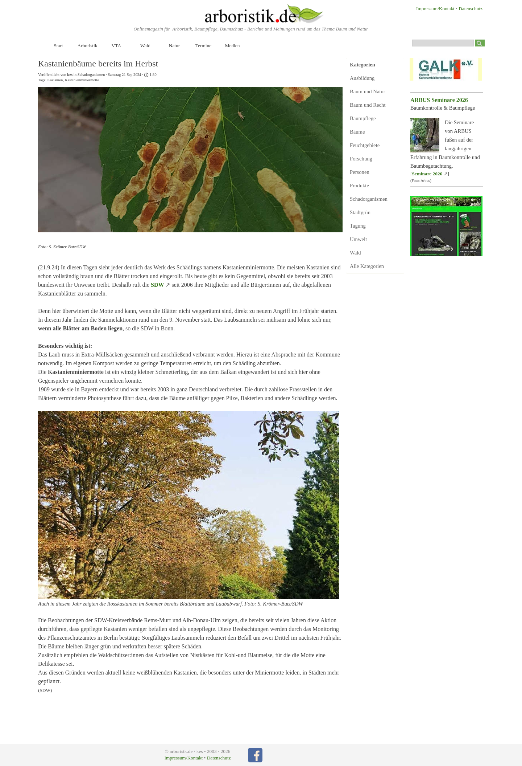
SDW (157, 285)
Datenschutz (470, 8)
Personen (359, 172)
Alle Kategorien (367, 266)
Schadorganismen (369, 199)
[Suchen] (443, 43)
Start (58, 45)
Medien (232, 45)
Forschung (361, 159)
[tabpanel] (431, 8)
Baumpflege (363, 118)
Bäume (357, 132)
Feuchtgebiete (365, 145)
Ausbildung (362, 78)
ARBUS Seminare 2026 (439, 100)
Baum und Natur (367, 91)
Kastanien (55, 80)
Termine (203, 45)
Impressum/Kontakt (435, 8)
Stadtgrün (360, 212)
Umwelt (358, 239)
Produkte (359, 185)
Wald (145, 45)
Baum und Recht (368, 105)
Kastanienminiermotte (82, 80)
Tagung (358, 226)
